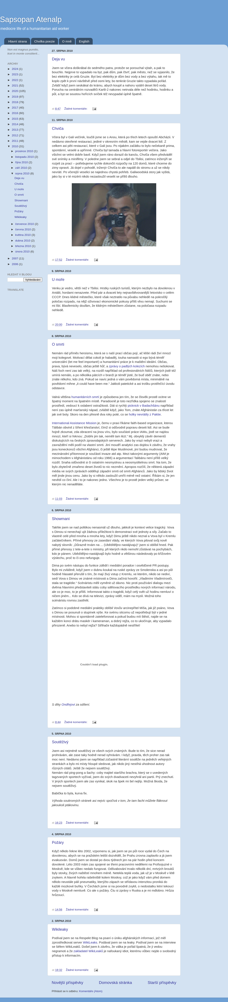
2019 (15, 96)
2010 (15, 146)
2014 (15, 124)
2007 (15, 258)
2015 (15, 118)
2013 (15, 129)
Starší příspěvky (162, 982)
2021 (15, 85)
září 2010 (21, 167)
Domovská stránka (115, 982)
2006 (15, 264)
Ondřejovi (68, 704)
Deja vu (58, 59)
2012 (15, 135)
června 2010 (23, 229)
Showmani (61, 519)
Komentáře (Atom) (90, 991)
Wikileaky (60, 929)
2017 (15, 107)
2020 (15, 91)
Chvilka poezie (44, 41)
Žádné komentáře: (76, 108)
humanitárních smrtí (85, 397)
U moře (58, 279)
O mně (67, 41)
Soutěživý (60, 742)
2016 (15, 113)
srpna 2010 (22, 173)
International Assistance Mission (74, 423)
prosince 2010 (24, 151)
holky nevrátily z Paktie (145, 414)
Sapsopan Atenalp (31, 19)
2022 (15, 80)
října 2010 (22, 162)
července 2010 (25, 224)
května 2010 (23, 234)
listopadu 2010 (25, 156)
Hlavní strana (17, 41)
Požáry (58, 842)
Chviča (58, 128)
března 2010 (23, 246)
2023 (15, 74)
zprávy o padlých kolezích (127, 366)
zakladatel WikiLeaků (88, 951)
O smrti (58, 344)
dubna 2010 (23, 240)
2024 (15, 68)
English (84, 41)
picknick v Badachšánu (144, 405)
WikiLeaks (90, 942)
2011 (15, 140)
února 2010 (22, 251)
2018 (15, 102)
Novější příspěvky (67, 982)
